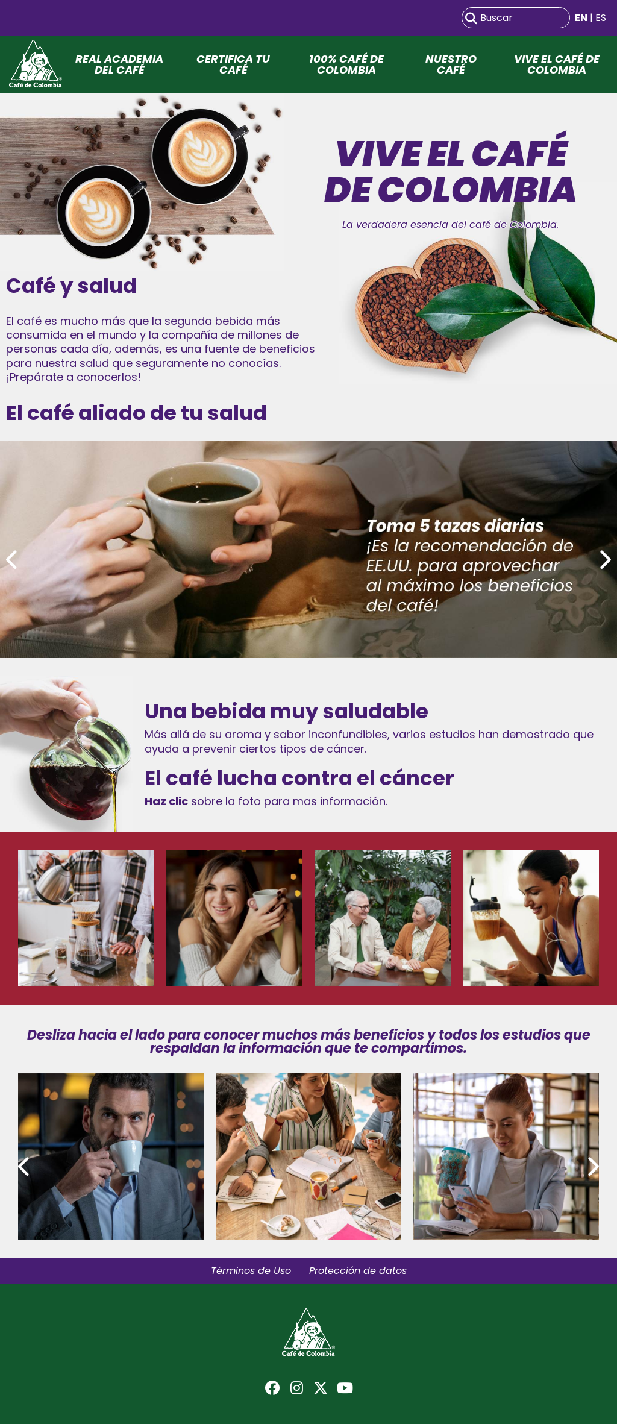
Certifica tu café (233, 64)
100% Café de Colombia (346, 64)
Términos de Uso (251, 1271)
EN (581, 18)
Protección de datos (358, 1271)
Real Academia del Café (119, 64)
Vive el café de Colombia (557, 64)
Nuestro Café (451, 64)
